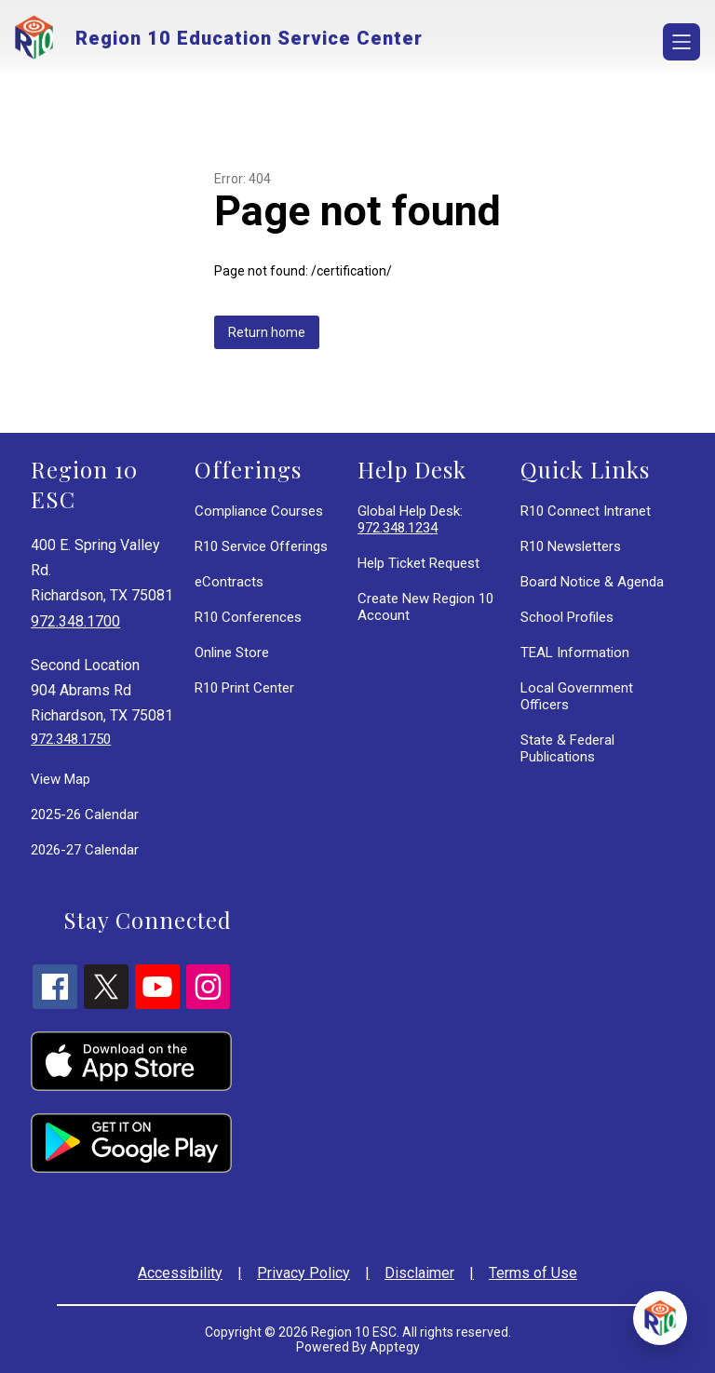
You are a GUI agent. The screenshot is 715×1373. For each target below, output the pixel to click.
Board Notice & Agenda (592, 581)
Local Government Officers (576, 696)
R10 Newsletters (570, 546)
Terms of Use (533, 1273)
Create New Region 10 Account (425, 607)
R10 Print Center (244, 688)
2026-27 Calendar (85, 849)
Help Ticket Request (418, 563)
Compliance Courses (259, 511)
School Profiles (567, 617)
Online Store (232, 652)
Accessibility (180, 1273)
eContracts (229, 581)
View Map (60, 779)
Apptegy (395, 1346)
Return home (266, 332)
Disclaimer (419, 1273)
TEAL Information (574, 652)
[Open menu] (681, 42)
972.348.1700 (75, 621)
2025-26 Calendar (85, 814)
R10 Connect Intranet (585, 511)
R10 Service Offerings (261, 546)
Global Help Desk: (410, 519)
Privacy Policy (303, 1273)
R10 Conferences (248, 617)
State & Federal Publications (567, 748)
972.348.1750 (71, 739)
